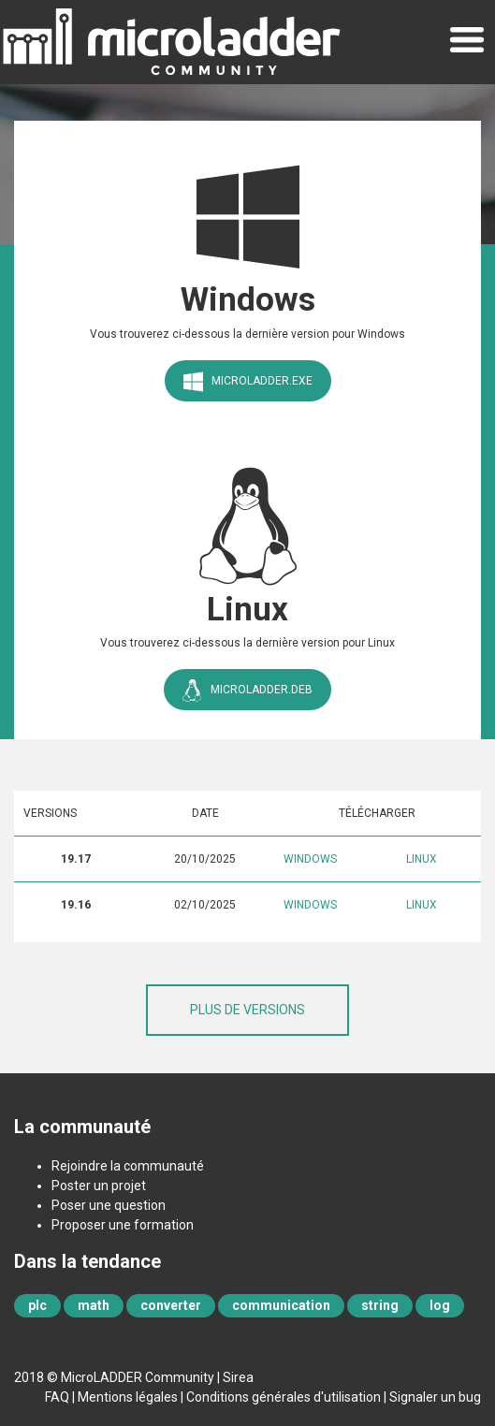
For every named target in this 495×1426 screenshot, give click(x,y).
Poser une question (108, 1205)
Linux (421, 859)
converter (170, 1305)
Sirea (238, 1377)
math (93, 1305)
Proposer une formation (122, 1224)
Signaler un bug (435, 1397)
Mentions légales (128, 1397)
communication (281, 1305)
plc (37, 1305)
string (380, 1305)
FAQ (57, 1397)
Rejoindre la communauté (127, 1165)
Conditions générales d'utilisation (283, 1397)
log (439, 1305)
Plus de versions (247, 1009)
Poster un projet (98, 1185)
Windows (310, 859)
